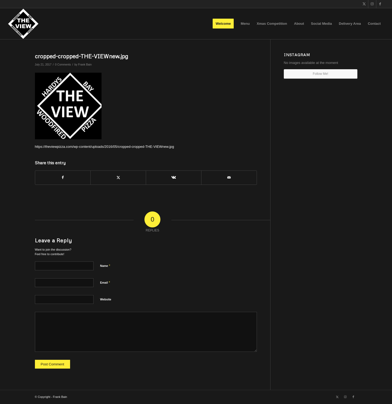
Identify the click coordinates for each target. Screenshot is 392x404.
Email (105, 282)
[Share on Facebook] (63, 177)
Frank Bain (85, 64)
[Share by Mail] (229, 177)
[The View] (23, 23)
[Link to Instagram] (372, 4)
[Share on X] (118, 177)
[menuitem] (223, 23)
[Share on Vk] (173, 177)
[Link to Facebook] (380, 4)
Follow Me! (320, 74)
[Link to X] (364, 4)
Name (105, 266)
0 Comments (63, 64)
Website (105, 299)
